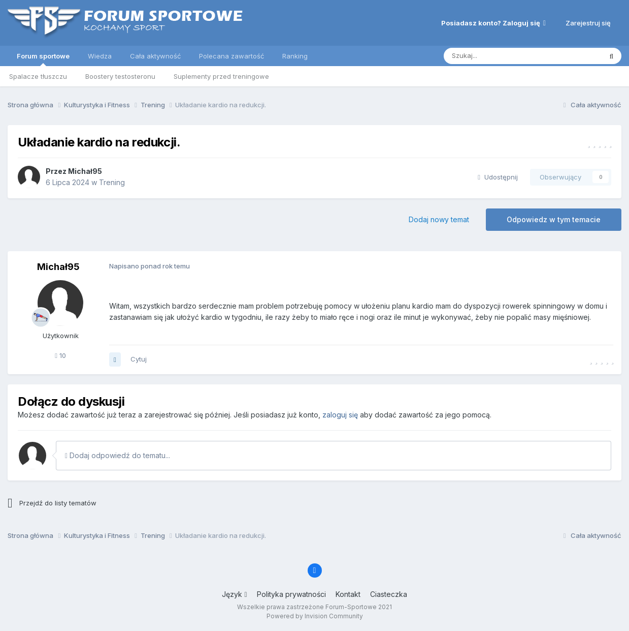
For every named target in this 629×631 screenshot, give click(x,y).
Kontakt (348, 594)
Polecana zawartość (231, 56)
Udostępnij (498, 177)
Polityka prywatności (291, 594)
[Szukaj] (497, 56)
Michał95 (85, 171)
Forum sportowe (43, 59)
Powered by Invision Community (315, 616)
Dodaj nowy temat (439, 219)
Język (234, 594)
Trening (112, 182)
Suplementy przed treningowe (221, 76)
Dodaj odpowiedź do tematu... (117, 455)
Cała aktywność (155, 56)
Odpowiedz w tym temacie (554, 219)
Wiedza (100, 56)
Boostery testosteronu (120, 76)
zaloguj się (340, 414)
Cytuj (138, 359)
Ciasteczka (388, 594)
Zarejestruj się (588, 23)
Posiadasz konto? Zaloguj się (493, 23)
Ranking (295, 56)
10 (60, 355)
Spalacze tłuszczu (38, 76)
